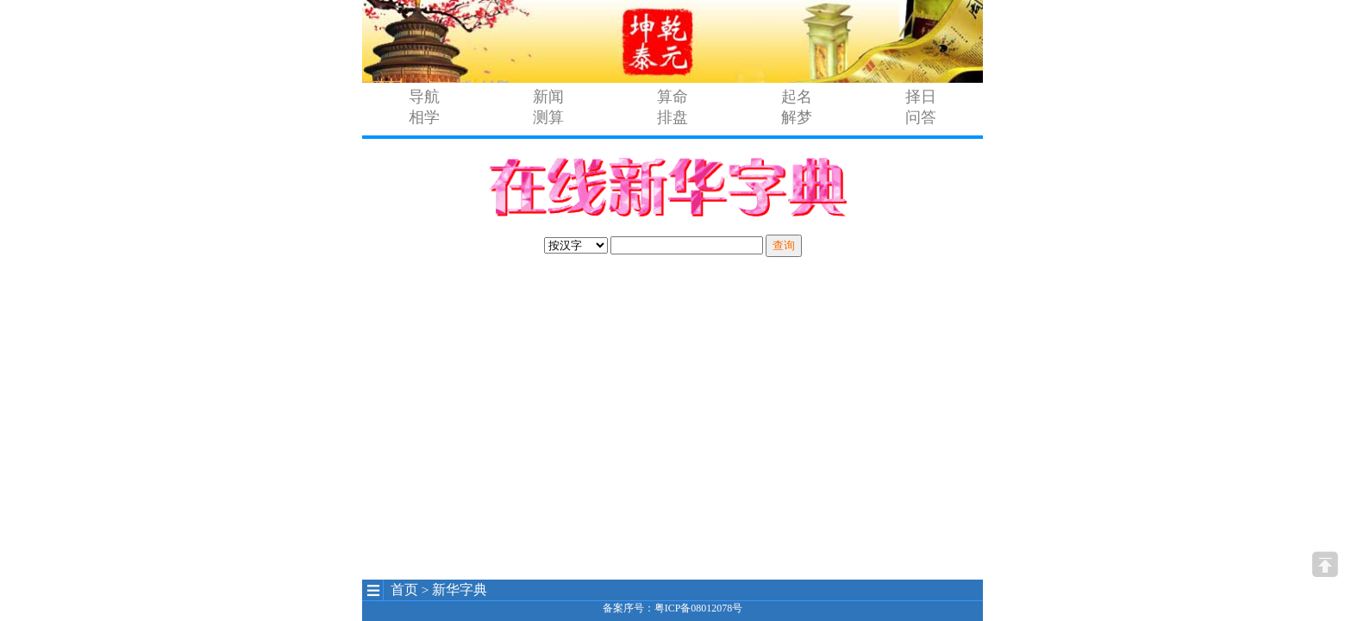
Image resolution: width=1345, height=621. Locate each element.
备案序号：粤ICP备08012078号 (673, 608)
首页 (404, 589)
